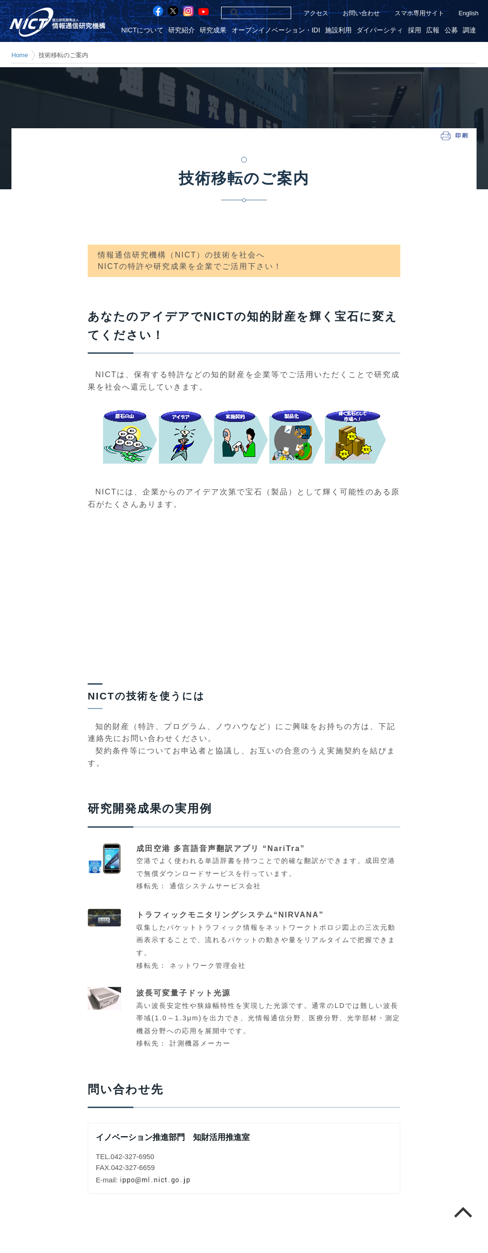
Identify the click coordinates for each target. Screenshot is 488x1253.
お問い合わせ (361, 13)
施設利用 (338, 30)
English (468, 13)
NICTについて (142, 30)
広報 (432, 30)
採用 (414, 30)
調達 (469, 30)
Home (19, 55)
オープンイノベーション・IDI (276, 30)
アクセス (316, 13)
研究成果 (213, 30)
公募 (451, 30)
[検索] (246, 13)
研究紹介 (181, 30)
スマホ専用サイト (419, 13)
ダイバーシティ (379, 30)
